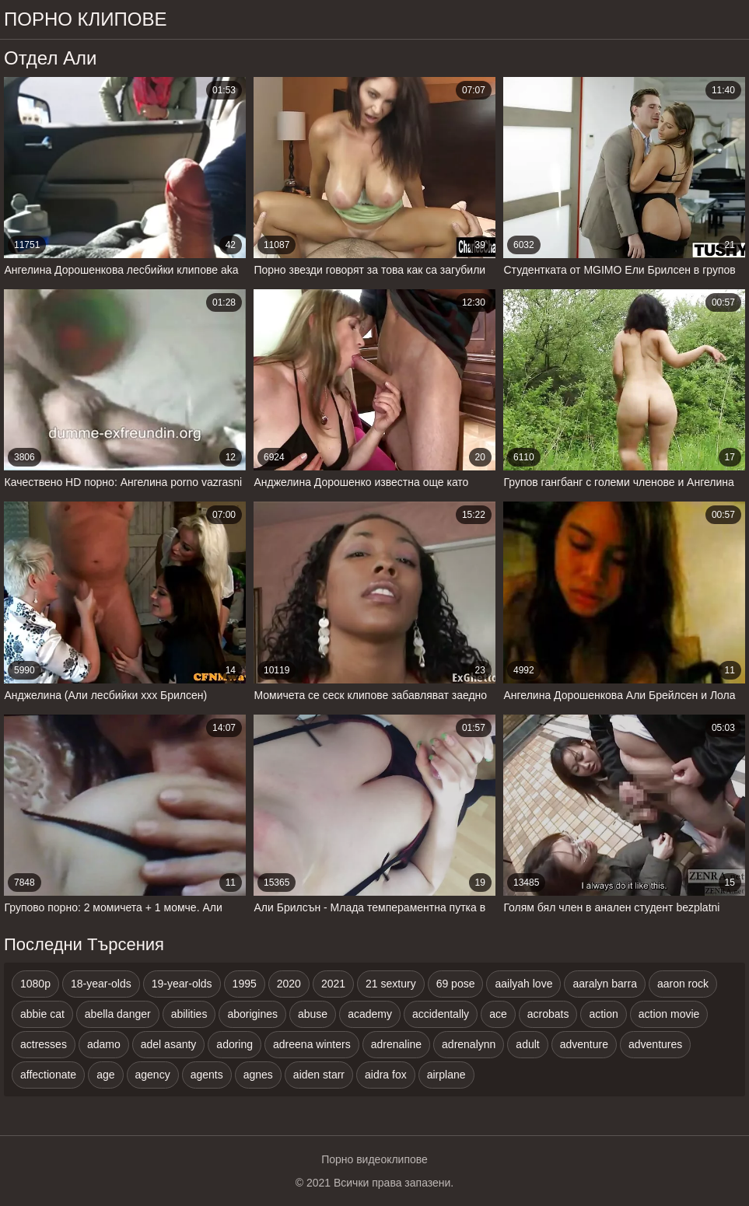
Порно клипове (85, 19)
